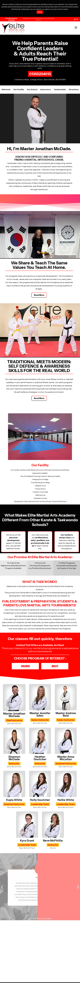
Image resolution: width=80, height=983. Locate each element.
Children (25, 666)
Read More (39, 295)
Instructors (45, 89)
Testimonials (60, 89)
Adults (55, 666)
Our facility (18, 89)
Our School (32, 89)
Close (40, 12)
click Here (14, 9)
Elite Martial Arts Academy (11, 19)
